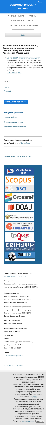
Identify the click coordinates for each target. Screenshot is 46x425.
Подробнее (25, 143)
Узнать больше (28, 421)
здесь (34, 396)
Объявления (17, 21)
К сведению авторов (13, 122)
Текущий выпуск (16, 16)
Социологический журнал (23, 7)
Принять (39, 421)
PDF (19, 72)
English (7, 87)
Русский (7, 91)
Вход (40, 2)
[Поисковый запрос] (23, 31)
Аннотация (12, 72)
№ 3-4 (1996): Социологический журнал (23, 58)
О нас (30, 21)
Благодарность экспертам (24, 26)
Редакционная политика (15, 127)
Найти (23, 35)
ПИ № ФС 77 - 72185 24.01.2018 (15, 276)
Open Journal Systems (13, 365)
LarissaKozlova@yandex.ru (14, 355)
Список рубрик (10, 117)
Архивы (32, 16)
